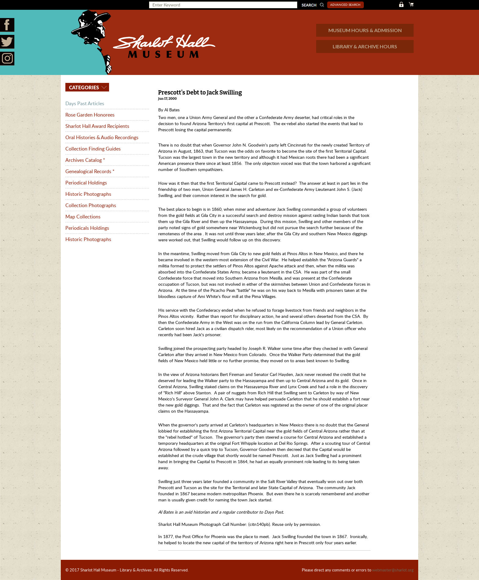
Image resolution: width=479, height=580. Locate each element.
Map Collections (83, 216)
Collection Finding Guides (93, 148)
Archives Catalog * (85, 160)
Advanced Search (345, 4)
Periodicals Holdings (87, 228)
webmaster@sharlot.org (393, 570)
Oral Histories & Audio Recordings (101, 137)
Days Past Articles (84, 103)
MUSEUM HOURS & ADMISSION (365, 30)
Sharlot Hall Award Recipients (97, 126)
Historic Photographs (88, 194)
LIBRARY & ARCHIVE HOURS (365, 46)
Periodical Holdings (86, 182)
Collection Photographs (90, 205)
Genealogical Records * (90, 171)
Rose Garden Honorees (90, 114)
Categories (83, 87)
